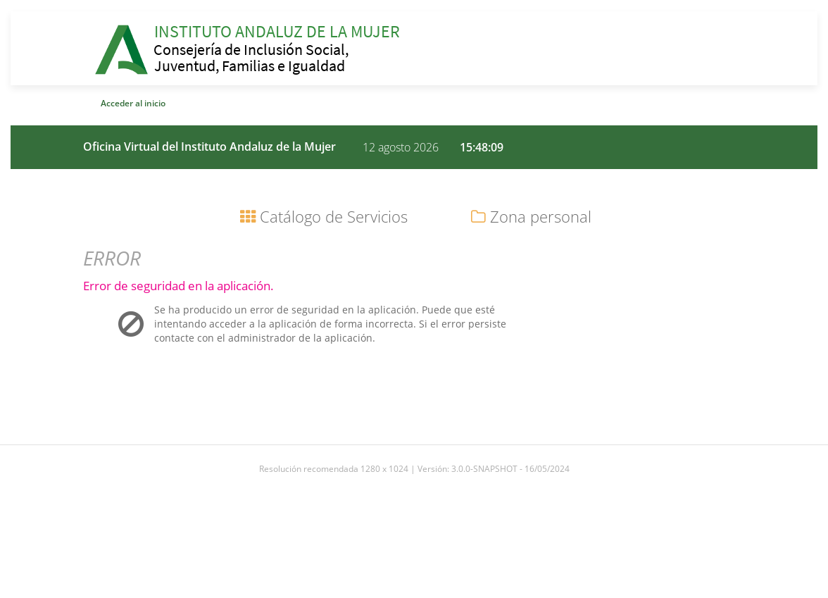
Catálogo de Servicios (324, 217)
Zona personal (531, 217)
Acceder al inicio (133, 103)
